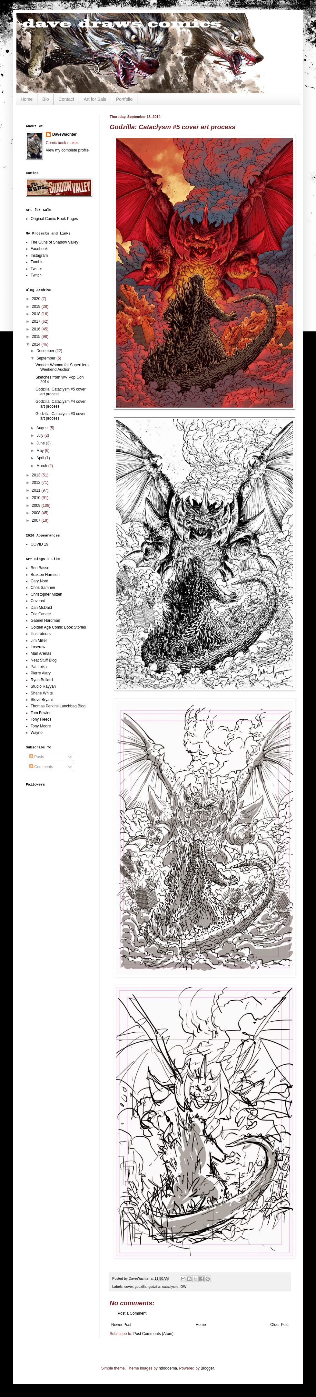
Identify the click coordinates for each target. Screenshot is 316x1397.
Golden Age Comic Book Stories (58, 627)
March (42, 466)
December (45, 351)
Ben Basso (40, 568)
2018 (37, 314)
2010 (37, 497)
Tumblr (37, 262)
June (41, 443)
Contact (66, 99)
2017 (37, 321)
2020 (37, 299)
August (43, 428)
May (40, 450)
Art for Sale (95, 99)
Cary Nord (39, 581)
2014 (37, 344)
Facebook (39, 248)
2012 (37, 482)
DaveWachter (64, 134)
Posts (36, 757)
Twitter (36, 268)
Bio (45, 99)
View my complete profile (67, 150)
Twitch (36, 275)
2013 (37, 475)
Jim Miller (39, 640)
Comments (41, 767)
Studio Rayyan (43, 686)
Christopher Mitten (46, 594)
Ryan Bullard (42, 680)
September (46, 358)
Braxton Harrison (45, 574)
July (40, 435)
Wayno (37, 732)
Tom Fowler (41, 713)
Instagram (39, 255)
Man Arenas (41, 653)
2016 (37, 329)
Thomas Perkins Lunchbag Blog (58, 706)
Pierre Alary (41, 673)
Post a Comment (132, 1313)
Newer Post (121, 1324)
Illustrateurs (41, 633)
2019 (37, 306)
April (40, 458)
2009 (37, 505)
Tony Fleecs (41, 719)
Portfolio (124, 99)
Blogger (207, 1368)
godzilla (141, 1286)
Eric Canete (41, 614)
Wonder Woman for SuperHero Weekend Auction (62, 367)
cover (128, 1286)
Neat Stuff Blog (44, 660)
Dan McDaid (41, 607)
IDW (183, 1286)
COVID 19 (39, 544)
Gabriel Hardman (45, 620)
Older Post (279, 1324)
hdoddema (168, 1368)
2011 (37, 490)
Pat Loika (39, 666)
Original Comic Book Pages (54, 218)
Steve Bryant (42, 699)
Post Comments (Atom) (153, 1333)
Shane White (42, 693)
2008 (37, 513)
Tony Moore (41, 726)
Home (27, 99)
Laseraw (38, 647)
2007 (37, 520)
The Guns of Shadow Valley (54, 242)
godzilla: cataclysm (163, 1286)
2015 (37, 336)
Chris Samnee (43, 587)
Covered (38, 601)
